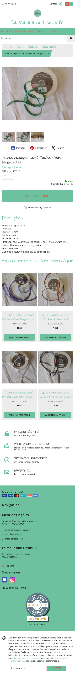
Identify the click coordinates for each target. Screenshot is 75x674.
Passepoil (32, 47)
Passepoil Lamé (49, 47)
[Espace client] (61, 4)
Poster (57, 148)
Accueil (8, 47)
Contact (53, 3)
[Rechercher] (71, 38)
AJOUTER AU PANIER (37, 196)
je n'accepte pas (18, 668)
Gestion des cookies (11, 534)
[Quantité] (8, 183)
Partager (18, 148)
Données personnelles (12, 538)
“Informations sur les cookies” (27, 658)
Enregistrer (38, 148)
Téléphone (8, 565)
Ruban (20, 47)
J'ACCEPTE (56, 668)
